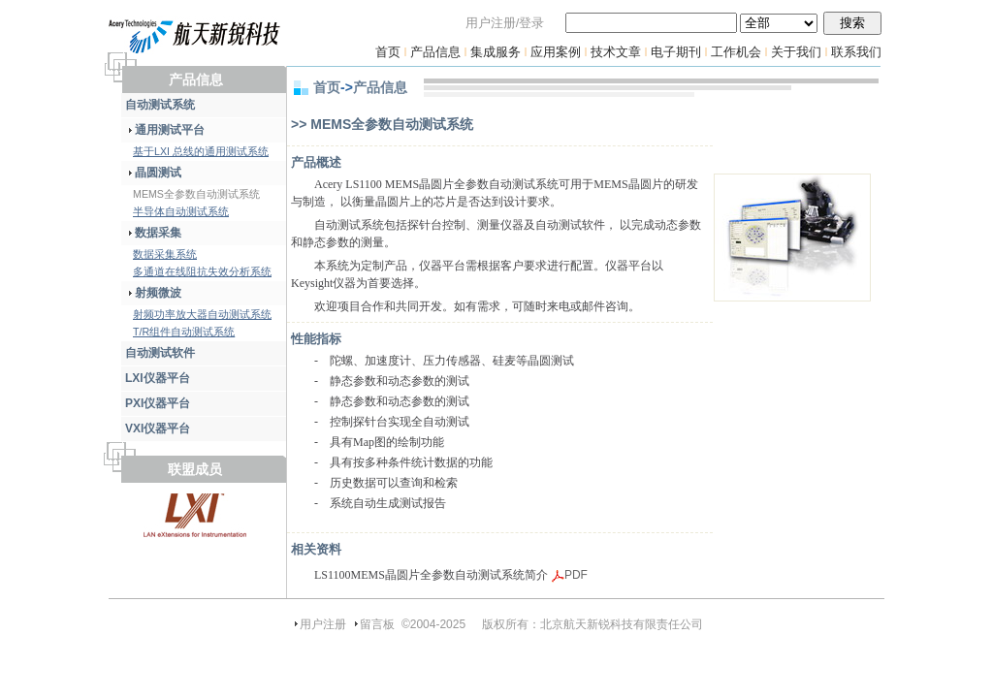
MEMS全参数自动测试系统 (196, 194)
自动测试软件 (160, 353)
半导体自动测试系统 (181, 211)
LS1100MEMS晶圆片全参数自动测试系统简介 (431, 575)
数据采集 (153, 232)
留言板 (377, 624)
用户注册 (323, 624)
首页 (387, 52)
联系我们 (856, 52)
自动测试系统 (160, 104)
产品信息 (435, 52)
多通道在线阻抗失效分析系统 (202, 271)
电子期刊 (676, 52)
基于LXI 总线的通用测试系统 (201, 151)
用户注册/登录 (505, 23)
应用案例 (555, 52)
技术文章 (616, 52)
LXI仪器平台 (157, 378)
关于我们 (796, 52)
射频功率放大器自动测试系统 (202, 314)
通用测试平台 (165, 130)
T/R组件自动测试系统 (184, 331)
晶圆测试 (153, 172)
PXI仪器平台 (157, 403)
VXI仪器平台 (157, 428)
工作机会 (736, 52)
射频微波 (153, 293)
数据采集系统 (165, 254)
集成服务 (495, 52)
